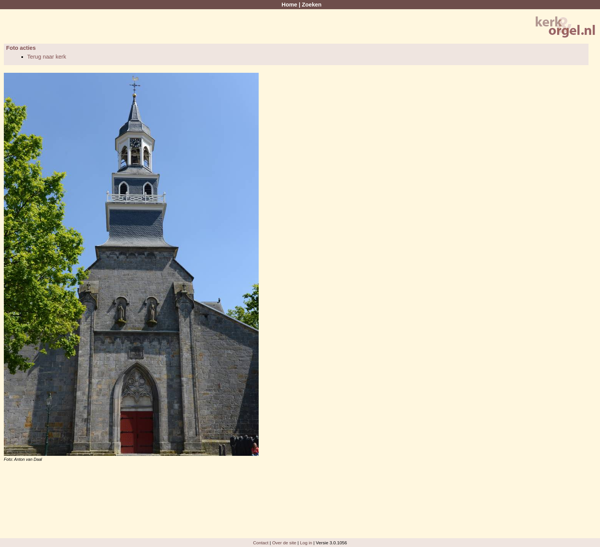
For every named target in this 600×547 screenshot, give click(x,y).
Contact (260, 542)
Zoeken (311, 5)
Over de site (284, 542)
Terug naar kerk (46, 57)
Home (289, 5)
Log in (306, 542)
